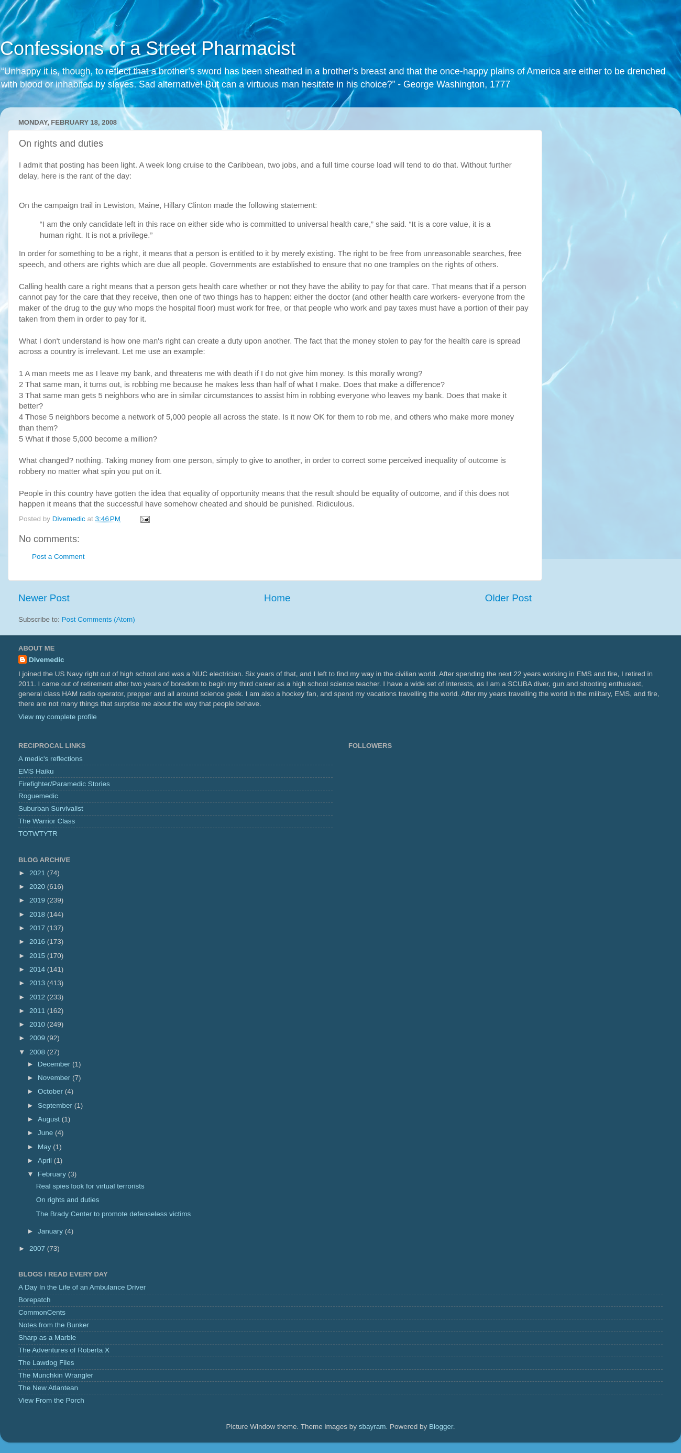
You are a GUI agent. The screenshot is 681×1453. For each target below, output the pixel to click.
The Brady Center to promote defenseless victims (113, 1214)
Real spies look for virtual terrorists (90, 1186)
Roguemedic (38, 796)
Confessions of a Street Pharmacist (147, 48)
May (45, 1147)
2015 (38, 956)
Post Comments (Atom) (98, 619)
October (51, 1091)
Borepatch (34, 1300)
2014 (38, 969)
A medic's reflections (50, 759)
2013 (38, 983)
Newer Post (44, 597)
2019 (38, 900)
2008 (38, 1052)
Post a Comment (58, 556)
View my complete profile (57, 717)
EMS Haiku (36, 771)
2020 (38, 886)
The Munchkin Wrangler (55, 1375)
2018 (38, 914)
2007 (38, 1248)
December (55, 1064)
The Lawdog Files (46, 1363)
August (50, 1119)
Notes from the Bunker (53, 1325)
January (51, 1231)
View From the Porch (51, 1400)
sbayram (372, 1426)
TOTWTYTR (38, 834)
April (46, 1160)
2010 (38, 1024)
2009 (38, 1038)
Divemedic (46, 660)
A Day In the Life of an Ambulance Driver (82, 1287)
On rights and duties (68, 1200)
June (46, 1133)
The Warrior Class (46, 821)
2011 (38, 1011)
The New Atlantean (48, 1388)
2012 (38, 997)
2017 (38, 928)
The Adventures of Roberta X (63, 1350)
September (56, 1105)
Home (277, 597)
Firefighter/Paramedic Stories (64, 784)
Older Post (508, 597)
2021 (38, 873)
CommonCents (41, 1312)
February (53, 1174)
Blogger (441, 1426)
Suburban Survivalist (50, 808)
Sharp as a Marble (47, 1337)
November (55, 1078)
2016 (38, 941)
